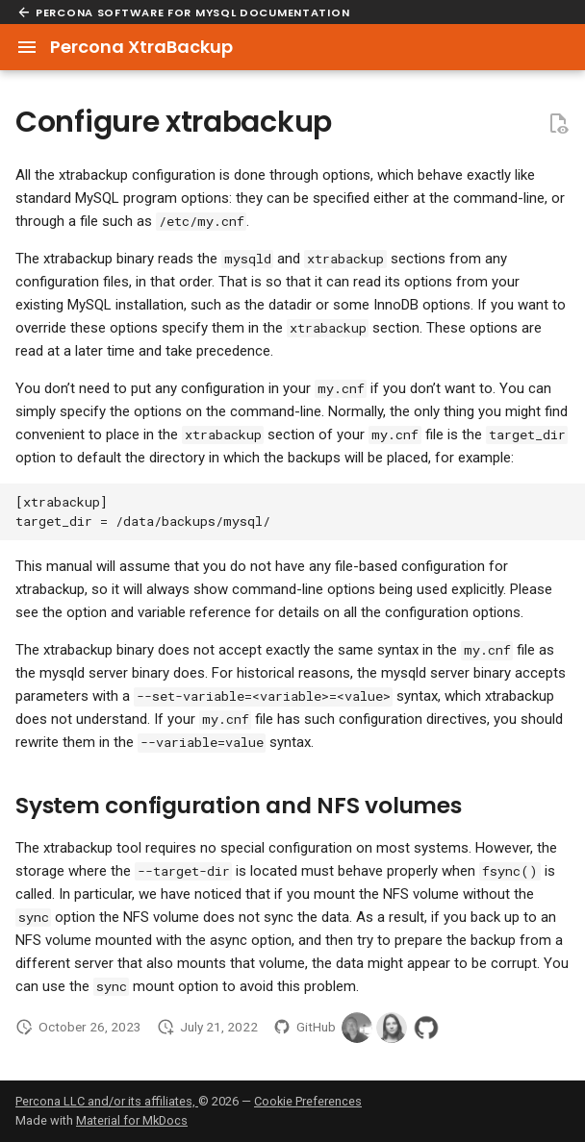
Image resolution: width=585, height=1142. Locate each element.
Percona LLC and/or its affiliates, (106, 1101)
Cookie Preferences (308, 1101)
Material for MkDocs (132, 1120)
